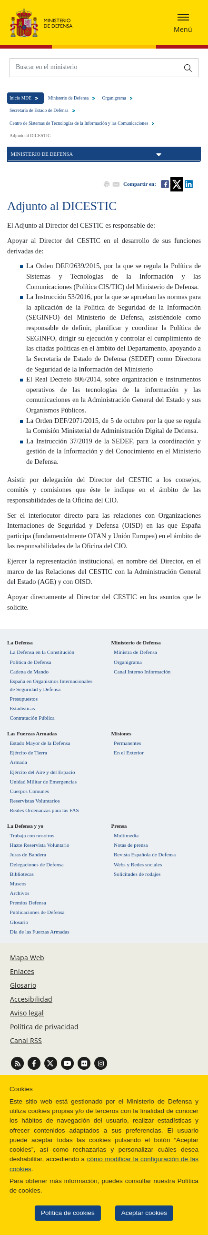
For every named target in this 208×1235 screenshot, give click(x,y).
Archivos (20, 893)
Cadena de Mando (29, 671)
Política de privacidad (44, 1026)
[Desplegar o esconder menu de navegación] (183, 22)
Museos (18, 883)
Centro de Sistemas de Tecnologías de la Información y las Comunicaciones (77, 123)
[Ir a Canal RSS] (18, 1062)
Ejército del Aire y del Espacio (42, 772)
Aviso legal (27, 1012)
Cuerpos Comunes (29, 791)
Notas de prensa (131, 845)
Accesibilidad (31, 999)
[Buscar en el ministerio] (94, 67)
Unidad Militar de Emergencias (43, 781)
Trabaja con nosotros (32, 835)
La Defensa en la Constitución (42, 652)
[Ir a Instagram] (100, 1062)
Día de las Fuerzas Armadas (39, 931)
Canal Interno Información (142, 671)
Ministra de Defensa (135, 652)
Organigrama (112, 97)
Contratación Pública (32, 718)
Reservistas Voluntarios (35, 800)
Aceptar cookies (137, 1212)
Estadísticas (22, 708)
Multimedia (126, 835)
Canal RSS (26, 1040)
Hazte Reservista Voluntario (39, 845)
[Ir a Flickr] (85, 1062)
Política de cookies (61, 1212)
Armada (18, 762)
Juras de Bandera (28, 854)
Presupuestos (24, 699)
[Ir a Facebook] (35, 1062)
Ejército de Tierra (28, 752)
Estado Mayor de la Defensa (40, 743)
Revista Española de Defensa (145, 854)
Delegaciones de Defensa (37, 864)
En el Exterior (129, 752)
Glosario (19, 922)
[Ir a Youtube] (68, 1062)
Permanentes (127, 743)
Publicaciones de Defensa (37, 912)
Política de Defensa (30, 662)
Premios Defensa (28, 902)
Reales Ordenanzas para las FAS (44, 810)
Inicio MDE (19, 97)
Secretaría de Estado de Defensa (37, 110)
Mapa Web (27, 957)
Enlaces (22, 971)
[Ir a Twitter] (51, 1062)
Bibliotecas (22, 874)
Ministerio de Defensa (67, 97)
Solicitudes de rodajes (137, 874)
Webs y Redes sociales (138, 864)
